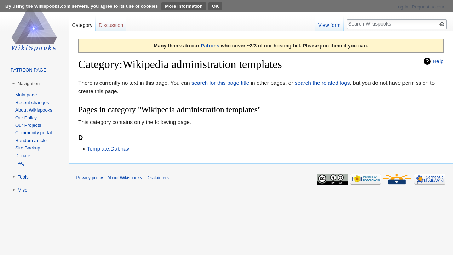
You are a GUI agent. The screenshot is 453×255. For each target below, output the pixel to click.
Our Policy (26, 117)
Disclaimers (157, 177)
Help (438, 61)
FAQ (19, 163)
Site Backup (27, 148)
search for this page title (220, 83)
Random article (31, 140)
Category (82, 25)
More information (183, 6)
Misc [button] (22, 190)
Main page (26, 94)
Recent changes (32, 102)
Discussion (111, 25)
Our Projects (28, 125)
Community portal (33, 132)
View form (329, 25)
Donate (22, 155)
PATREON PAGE (28, 70)
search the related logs (322, 83)
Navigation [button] (29, 83)
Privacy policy (89, 177)
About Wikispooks (33, 110)
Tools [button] (23, 177)
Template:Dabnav (108, 149)
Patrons (210, 46)
